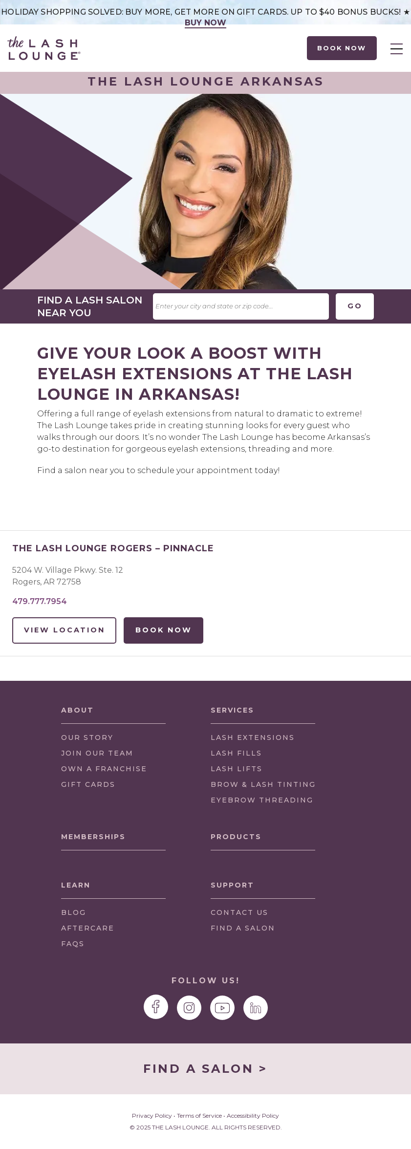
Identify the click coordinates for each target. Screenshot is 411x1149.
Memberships (93, 836)
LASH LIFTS (236, 768)
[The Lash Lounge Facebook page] (156, 1007)
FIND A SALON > (205, 1069)
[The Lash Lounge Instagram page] (189, 1008)
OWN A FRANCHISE (104, 771)
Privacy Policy (152, 1115)
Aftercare (87, 928)
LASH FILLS (236, 753)
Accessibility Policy (253, 1115)
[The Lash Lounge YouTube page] (222, 1008)
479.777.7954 (39, 601)
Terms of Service (199, 1115)
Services (232, 710)
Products (236, 836)
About (77, 710)
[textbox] (241, 306)
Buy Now (206, 22)
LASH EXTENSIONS (253, 737)
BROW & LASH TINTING (263, 784)
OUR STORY (87, 737)
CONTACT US (239, 912)
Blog (73, 912)
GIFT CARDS (88, 784)
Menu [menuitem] (396, 48)
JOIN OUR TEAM (97, 755)
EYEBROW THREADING (262, 800)
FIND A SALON (243, 928)
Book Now (342, 48)
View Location (64, 630)
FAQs (73, 943)
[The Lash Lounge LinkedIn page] (255, 1008)
